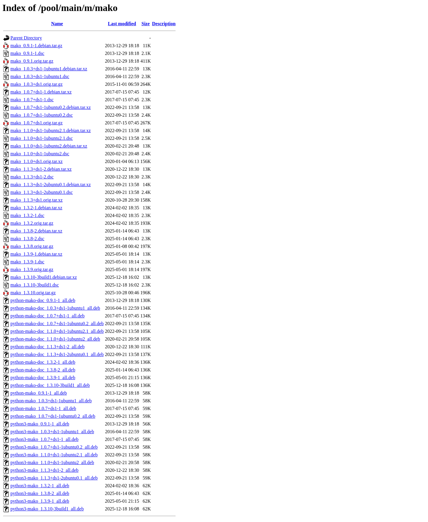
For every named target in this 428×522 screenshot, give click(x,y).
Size (145, 23)
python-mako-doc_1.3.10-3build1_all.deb (50, 385)
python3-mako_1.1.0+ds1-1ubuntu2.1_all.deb (53, 454)
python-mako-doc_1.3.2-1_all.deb (42, 362)
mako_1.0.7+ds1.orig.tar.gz (36, 122)
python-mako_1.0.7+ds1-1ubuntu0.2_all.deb (52, 416)
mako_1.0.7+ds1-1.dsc (32, 99)
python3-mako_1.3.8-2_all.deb (39, 493)
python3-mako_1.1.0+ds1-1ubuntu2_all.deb (52, 462)
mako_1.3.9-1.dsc (27, 261)
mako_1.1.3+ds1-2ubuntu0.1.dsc (41, 192)
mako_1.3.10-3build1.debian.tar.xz (43, 277)
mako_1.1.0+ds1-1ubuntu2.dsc (39, 153)
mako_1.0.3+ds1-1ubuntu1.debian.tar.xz (48, 68)
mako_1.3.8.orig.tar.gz (31, 246)
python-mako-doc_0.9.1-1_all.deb (42, 300)
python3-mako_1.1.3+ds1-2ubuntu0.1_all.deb (53, 477)
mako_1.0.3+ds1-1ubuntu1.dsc (39, 76)
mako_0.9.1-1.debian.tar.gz (36, 45)
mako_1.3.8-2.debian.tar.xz (36, 230)
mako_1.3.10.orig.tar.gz (33, 292)
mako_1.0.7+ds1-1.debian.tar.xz (41, 91)
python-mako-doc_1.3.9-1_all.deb (42, 377)
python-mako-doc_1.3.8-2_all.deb (42, 369)
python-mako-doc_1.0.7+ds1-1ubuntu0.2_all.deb (57, 323)
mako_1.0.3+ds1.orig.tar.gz (36, 84)
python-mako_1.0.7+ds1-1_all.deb (43, 408)
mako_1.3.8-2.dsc (27, 238)
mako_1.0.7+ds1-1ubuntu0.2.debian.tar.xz (50, 107)
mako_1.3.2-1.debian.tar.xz (36, 207)
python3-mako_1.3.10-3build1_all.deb (47, 508)
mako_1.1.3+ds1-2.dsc (32, 176)
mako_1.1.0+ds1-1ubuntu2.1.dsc (41, 138)
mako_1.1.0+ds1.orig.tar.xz (36, 161)
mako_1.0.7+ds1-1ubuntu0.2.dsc (41, 115)
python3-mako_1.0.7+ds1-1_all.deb (44, 439)
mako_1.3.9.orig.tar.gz (31, 269)
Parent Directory (26, 37)
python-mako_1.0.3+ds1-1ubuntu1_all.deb (51, 400)
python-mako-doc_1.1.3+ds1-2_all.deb (47, 346)
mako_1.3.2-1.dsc (27, 215)
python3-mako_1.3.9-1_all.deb (39, 501)
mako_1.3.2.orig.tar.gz (31, 223)
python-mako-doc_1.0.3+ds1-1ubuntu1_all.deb (55, 308)
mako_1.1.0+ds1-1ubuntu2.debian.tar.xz (48, 145)
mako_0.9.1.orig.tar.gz (31, 61)
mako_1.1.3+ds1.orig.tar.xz (36, 200)
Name (57, 23)
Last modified (122, 23)
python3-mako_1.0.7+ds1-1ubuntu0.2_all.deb (53, 447)
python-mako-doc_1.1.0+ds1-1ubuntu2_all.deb (55, 338)
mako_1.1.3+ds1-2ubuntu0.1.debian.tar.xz (50, 184)
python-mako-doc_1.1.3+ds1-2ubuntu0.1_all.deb (57, 354)
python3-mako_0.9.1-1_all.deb (39, 423)
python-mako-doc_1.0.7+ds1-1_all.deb (47, 315)
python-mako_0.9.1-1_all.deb (38, 393)
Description (164, 23)
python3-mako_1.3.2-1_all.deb (39, 485)
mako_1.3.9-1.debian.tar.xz (36, 254)
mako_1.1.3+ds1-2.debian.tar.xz (41, 169)
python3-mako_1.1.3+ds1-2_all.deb (44, 470)
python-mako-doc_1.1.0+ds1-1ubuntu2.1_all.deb (57, 331)
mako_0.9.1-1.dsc (27, 53)
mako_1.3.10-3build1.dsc (34, 284)
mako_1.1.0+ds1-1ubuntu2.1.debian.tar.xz (50, 130)
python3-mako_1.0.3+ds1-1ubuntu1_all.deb (52, 431)
